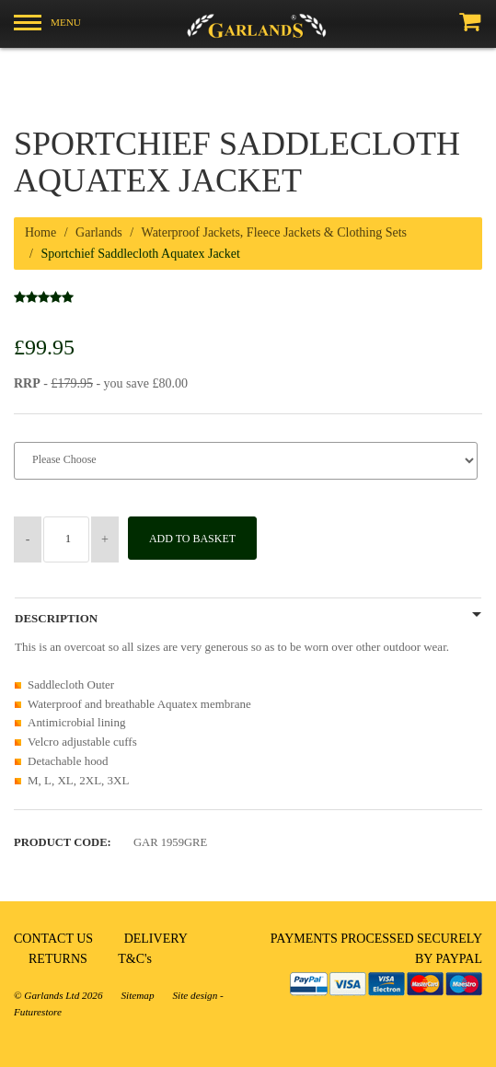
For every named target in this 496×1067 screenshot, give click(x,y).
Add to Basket (192, 538)
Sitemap (137, 995)
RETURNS (58, 959)
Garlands (98, 232)
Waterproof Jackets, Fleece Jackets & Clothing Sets (275, 232)
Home (40, 232)
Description (56, 618)
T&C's (135, 959)
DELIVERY (156, 938)
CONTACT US (53, 938)
